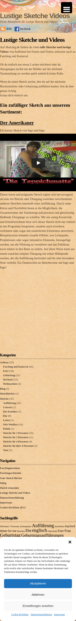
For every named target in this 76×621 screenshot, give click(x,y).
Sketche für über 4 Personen (18, 445)
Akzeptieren (38, 583)
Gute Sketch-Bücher (11, 478)
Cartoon (7, 407)
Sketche (4, 398)
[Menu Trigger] (66, 7)
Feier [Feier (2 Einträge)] (61, 530)
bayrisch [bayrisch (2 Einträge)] (70, 526)
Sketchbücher (7, 393)
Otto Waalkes (10, 424)
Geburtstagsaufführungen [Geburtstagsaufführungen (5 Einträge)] (42, 535)
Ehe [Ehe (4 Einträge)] (28, 530)
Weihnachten (10, 383)
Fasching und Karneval (15, 366)
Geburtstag (9, 375)
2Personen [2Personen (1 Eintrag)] (4, 526)
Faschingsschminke (10, 472)
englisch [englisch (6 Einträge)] (39, 530)
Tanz (5, 450)
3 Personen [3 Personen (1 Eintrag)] (14, 526)
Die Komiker (10, 411)
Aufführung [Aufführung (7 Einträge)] (43, 525)
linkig (3, 482)
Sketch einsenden (9, 487)
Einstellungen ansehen (38, 606)
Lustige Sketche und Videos (15, 492)
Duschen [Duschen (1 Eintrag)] (21, 531)
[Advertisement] (38, 308)
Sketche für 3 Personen (15, 437)
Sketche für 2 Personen (15, 432)
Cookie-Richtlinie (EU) (13, 507)
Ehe (5, 415)
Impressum (59, 614)
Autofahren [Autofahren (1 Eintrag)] (60, 526)
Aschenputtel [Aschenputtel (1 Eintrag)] (25, 526)
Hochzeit (8, 379)
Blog (2, 388)
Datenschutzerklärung (41, 614)
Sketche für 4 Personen (15, 441)
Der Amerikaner (17, 122)
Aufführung (9, 402)
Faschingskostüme (10, 468)
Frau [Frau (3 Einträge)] (67, 531)
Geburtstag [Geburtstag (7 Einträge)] (10, 535)
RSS (9, 28)
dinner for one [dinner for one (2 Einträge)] (8, 530)
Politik (6, 428)
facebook (25, 28)
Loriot (6, 420)
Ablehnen (38, 594)
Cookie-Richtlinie (20, 614)
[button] (70, 542)
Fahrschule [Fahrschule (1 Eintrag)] (52, 531)
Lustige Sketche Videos (35, 16)
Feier (6, 370)
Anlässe (4, 362)
